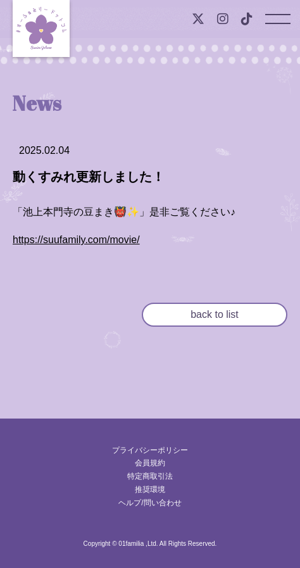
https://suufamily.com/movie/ (76, 239)
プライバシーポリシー (150, 450)
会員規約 (150, 462)
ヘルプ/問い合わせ (149, 502)
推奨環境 (150, 489)
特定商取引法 (150, 476)
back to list (215, 314)
